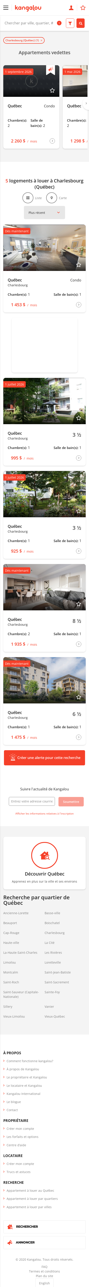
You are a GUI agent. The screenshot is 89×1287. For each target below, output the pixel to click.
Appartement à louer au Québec (30, 1190)
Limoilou (9, 962)
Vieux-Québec (55, 1016)
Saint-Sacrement (57, 982)
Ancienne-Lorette (16, 913)
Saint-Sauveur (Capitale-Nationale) (21, 994)
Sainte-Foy (52, 992)
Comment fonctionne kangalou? (30, 1061)
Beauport (10, 923)
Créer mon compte (20, 1129)
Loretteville (53, 962)
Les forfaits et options (22, 1137)
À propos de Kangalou (23, 1069)
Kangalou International (23, 1094)
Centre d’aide (16, 1145)
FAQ (44, 1267)
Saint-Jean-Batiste (58, 972)
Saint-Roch (11, 982)
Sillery (7, 1006)
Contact (12, 1110)
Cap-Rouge (11, 933)
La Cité (49, 943)
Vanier (49, 1006)
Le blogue (14, 1102)
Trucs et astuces (19, 1172)
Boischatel (52, 923)
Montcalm (10, 972)
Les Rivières (53, 952)
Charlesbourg (55, 933)
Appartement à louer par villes (29, 1207)
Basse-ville (52, 913)
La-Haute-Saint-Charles (20, 952)
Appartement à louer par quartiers (32, 1199)
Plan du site (44, 1276)
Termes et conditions (44, 1271)
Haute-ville (11, 943)
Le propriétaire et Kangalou (27, 1077)
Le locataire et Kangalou (24, 1085)
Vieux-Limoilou (14, 1016)
